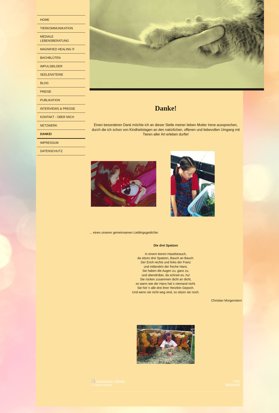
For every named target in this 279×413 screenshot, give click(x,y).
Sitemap (120, 381)
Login (236, 380)
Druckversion (102, 381)
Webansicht (232, 384)
